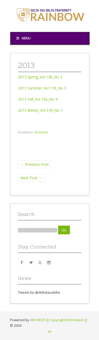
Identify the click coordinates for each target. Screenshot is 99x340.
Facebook (22, 262)
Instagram (49, 262)
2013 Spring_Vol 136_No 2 (40, 76)
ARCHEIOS (38, 319)
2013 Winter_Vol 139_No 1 (40, 110)
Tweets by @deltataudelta (39, 292)
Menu (23, 38)
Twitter (31, 262)
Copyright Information (67, 319)
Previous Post (34, 164)
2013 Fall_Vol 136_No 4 (38, 99)
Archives (41, 132)
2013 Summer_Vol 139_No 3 (42, 88)
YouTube (40, 262)
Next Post (31, 177)
